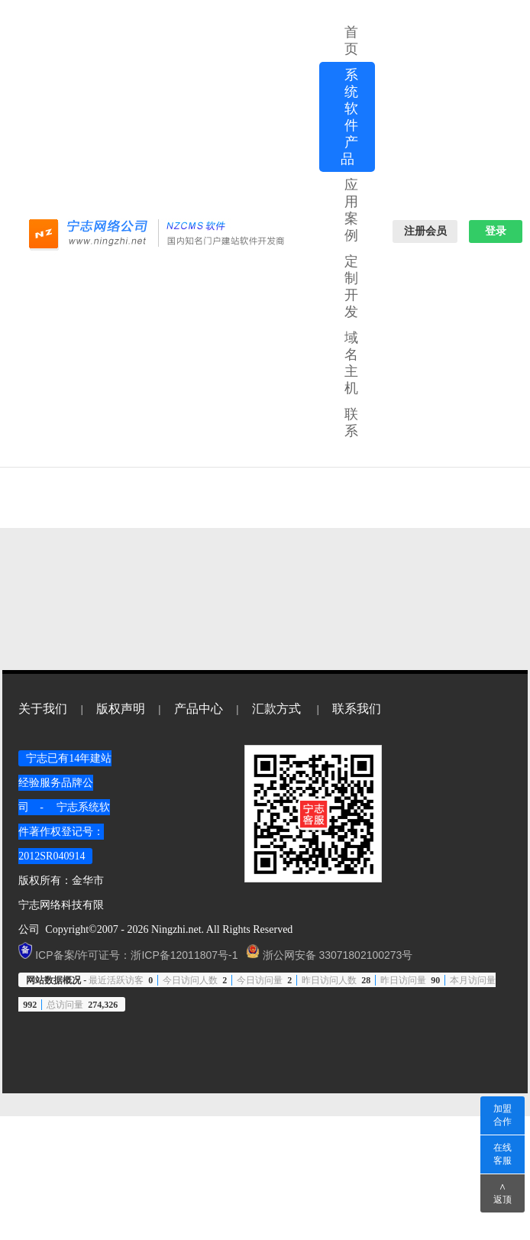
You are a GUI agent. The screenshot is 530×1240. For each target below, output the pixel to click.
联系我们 (356, 708)
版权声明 (120, 708)
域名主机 (351, 363)
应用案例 (351, 210)
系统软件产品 (350, 117)
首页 (351, 40)
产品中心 (198, 708)
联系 (351, 422)
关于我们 (42, 708)
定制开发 (351, 286)
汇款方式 (276, 708)
